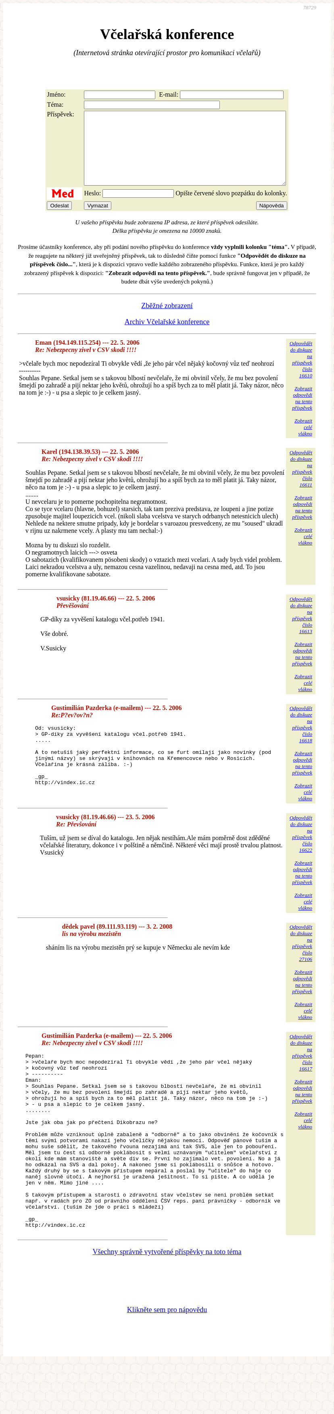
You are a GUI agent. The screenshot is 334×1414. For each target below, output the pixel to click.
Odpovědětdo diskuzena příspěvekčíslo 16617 (301, 1068)
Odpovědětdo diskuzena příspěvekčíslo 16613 (301, 630)
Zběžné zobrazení (166, 320)
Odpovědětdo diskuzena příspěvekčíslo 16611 (301, 483)
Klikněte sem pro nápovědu (167, 1360)
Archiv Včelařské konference (167, 336)
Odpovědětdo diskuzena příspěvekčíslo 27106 (301, 959)
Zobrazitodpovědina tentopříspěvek (302, 412)
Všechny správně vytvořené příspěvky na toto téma (167, 1302)
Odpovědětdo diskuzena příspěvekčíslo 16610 (301, 374)
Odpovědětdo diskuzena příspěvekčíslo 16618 (301, 739)
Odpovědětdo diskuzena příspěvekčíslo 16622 (301, 849)
